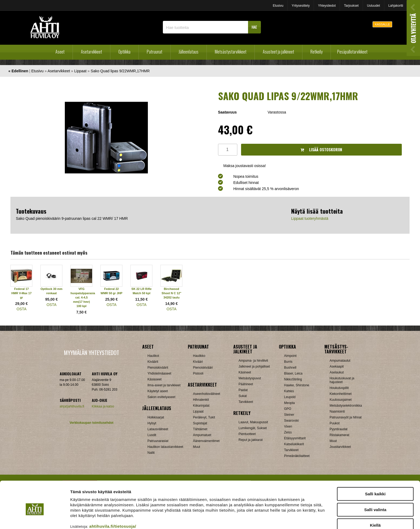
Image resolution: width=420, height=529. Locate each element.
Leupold (290, 397)
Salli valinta (375, 484)
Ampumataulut (340, 360)
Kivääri (198, 362)
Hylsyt (152, 423)
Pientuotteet (247, 434)
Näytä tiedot (286, 518)
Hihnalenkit (201, 400)
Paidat (243, 390)
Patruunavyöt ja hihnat (346, 417)
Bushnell (290, 367)
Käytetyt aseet (158, 391)
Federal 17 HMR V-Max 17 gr (22, 293)
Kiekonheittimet (341, 394)
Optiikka (124, 51)
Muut (196, 447)
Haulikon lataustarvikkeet (165, 447)
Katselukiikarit (294, 444)
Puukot (335, 423)
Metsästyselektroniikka (346, 405)
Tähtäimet (200, 429)
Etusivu (278, 5)
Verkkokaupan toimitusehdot (91, 423)
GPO (287, 409)
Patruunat (154, 51)
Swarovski (291, 420)
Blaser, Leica (293, 373)
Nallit (151, 453)
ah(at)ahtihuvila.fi (72, 406)
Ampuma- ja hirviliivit (253, 360)
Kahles (289, 391)
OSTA (22, 309)
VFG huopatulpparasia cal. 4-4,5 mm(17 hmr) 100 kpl (82, 297)
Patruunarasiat (158, 441)
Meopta (289, 403)
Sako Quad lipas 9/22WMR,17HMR (120, 71)
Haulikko (199, 356)
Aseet (60, 51)
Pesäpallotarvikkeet (352, 51)
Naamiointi (337, 411)
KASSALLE (382, 24)
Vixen (288, 426)
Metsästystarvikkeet (230, 51)
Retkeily (316, 51)
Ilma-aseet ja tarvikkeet (164, 385)
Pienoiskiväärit (158, 367)
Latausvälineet (158, 429)
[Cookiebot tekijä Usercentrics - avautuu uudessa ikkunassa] (34, 519)
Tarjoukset (351, 5)
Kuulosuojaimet (341, 400)
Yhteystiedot (327, 5)
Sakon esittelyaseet (161, 397)
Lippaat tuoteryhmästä (309, 218)
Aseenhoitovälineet (206, 394)
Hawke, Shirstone (296, 385)
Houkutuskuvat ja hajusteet (342, 380)
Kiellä (375, 500)
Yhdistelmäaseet (159, 373)
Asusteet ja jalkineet (278, 51)
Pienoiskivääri (203, 367)
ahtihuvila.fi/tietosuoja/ (112, 501)
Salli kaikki (375, 469)
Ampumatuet (202, 435)
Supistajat (200, 423)
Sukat (243, 396)
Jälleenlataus (188, 51)
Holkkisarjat (156, 417)
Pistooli (198, 373)
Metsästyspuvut (250, 378)
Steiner (289, 415)
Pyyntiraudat (339, 429)
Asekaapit (337, 366)
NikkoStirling (293, 379)
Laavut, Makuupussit (253, 422)
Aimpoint (290, 356)
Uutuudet (373, 5)
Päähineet (246, 384)
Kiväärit (153, 362)
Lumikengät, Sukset (253, 428)
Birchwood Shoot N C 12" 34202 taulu (171, 293)
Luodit (152, 435)
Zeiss (288, 432)
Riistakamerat (339, 435)
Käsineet (245, 372)
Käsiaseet (155, 379)
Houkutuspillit (339, 388)
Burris (288, 362)
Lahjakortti (395, 5)
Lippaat (80, 71)
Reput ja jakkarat (251, 440)
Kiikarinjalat (201, 405)
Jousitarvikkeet (340, 447)
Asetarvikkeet (91, 51)
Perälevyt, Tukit (204, 417)
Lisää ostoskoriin (321, 149)
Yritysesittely (301, 5)
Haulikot (153, 356)
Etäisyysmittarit (295, 438)
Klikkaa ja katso (103, 406)
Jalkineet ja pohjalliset (254, 366)
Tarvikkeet (246, 402)
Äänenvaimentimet (206, 441)
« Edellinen (18, 71)
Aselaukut (337, 372)
